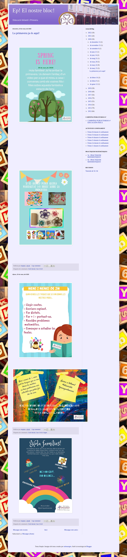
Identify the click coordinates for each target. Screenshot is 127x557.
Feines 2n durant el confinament (98, 143)
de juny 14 (93, 55)
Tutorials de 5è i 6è (92, 171)
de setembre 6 (94, 48)
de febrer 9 (93, 81)
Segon (45, 432)
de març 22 (94, 65)
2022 (90, 33)
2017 (90, 95)
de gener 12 (94, 84)
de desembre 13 (95, 42)
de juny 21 (93, 52)
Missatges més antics (71, 530)
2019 (90, 88)
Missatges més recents (20, 530)
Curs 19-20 (39, 269)
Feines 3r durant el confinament (98, 140)
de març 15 (94, 68)
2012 (90, 111)
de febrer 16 (94, 77)
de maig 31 (94, 58)
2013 (90, 108)
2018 (90, 92)
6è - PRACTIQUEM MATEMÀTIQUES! (94, 161)
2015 (90, 101)
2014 (90, 105)
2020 (90, 39)
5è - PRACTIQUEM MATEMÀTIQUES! (94, 156)
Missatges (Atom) (28, 534)
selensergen (67, 546)
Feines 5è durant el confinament (98, 135)
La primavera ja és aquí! (26, 33)
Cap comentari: (36, 266)
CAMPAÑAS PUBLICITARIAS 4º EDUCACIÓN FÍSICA (99, 121)
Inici (45, 530)
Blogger (89, 546)
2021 (90, 36)
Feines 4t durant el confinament (98, 137)
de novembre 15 (95, 45)
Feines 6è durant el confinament (98, 132)
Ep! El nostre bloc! (34, 10)
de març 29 (94, 62)
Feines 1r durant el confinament (98, 146)
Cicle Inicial (31, 269)
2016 (90, 98)
